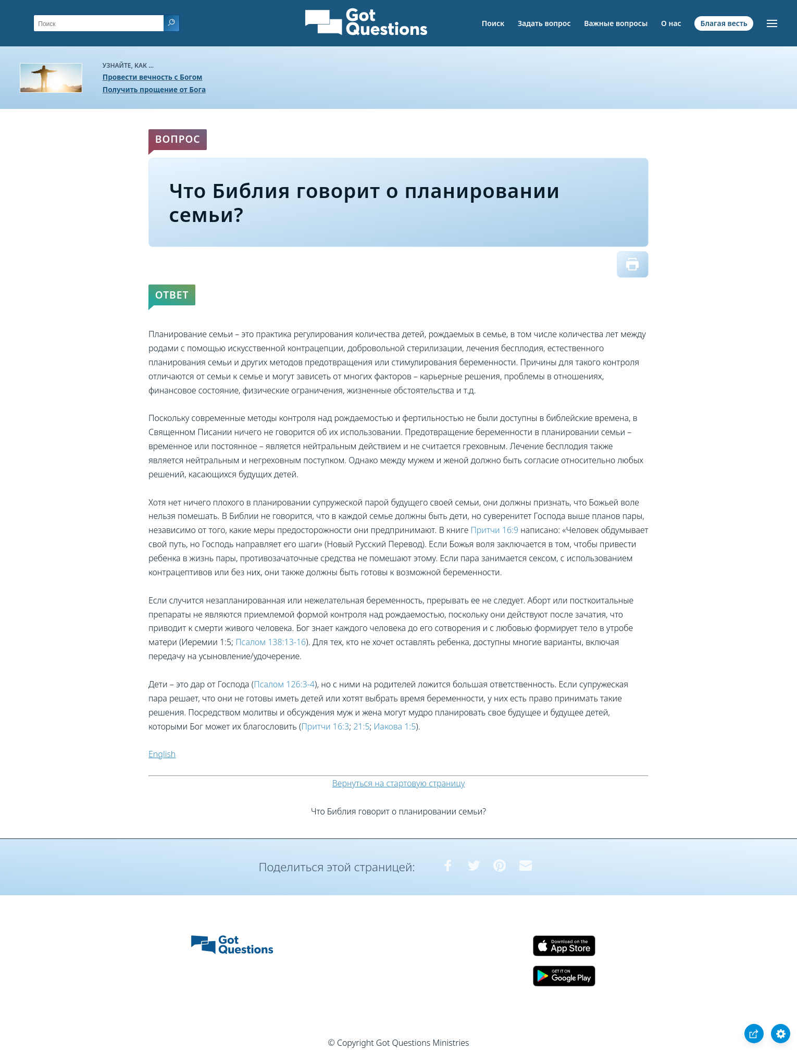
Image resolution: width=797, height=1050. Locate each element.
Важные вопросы (615, 23)
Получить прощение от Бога (154, 89)
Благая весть (723, 23)
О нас (671, 23)
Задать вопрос (544, 23)
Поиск (493, 23)
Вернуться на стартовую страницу (398, 783)
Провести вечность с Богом (153, 77)
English (162, 754)
